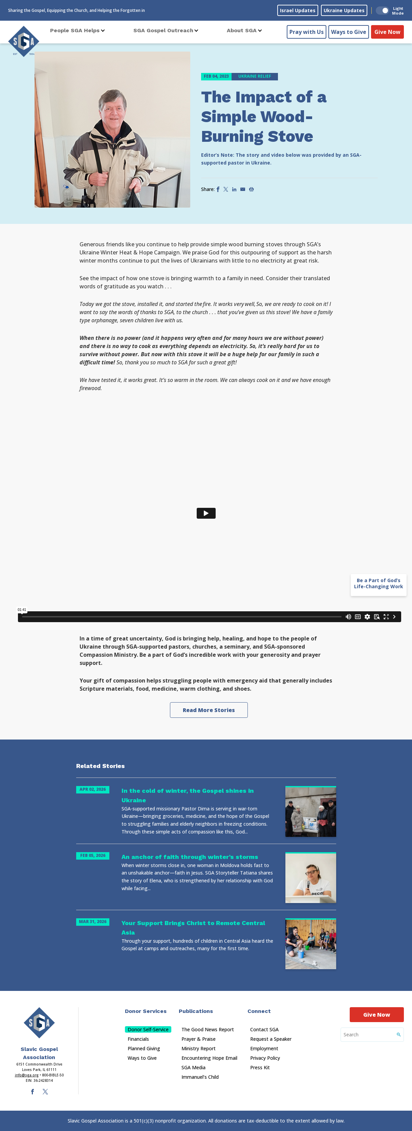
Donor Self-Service (148, 1029)
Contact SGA (264, 1029)
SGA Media (193, 1067)
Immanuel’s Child (200, 1077)
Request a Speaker (270, 1039)
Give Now (387, 31)
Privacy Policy (265, 1058)
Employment (264, 1048)
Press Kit (260, 1067)
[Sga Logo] (23, 40)
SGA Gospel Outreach (163, 30)
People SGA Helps (75, 30)
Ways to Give (348, 31)
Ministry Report (198, 1048)
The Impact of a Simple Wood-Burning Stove (264, 116)
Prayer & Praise (198, 1039)
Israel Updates (298, 10)
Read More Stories (209, 710)
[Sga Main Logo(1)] (39, 1022)
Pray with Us (306, 31)
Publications (196, 1011)
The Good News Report (207, 1029)
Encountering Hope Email (209, 1058)
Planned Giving (144, 1048)
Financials (138, 1039)
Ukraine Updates (344, 10)
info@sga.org (27, 1075)
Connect (259, 1011)
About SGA (242, 30)
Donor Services (146, 1011)
